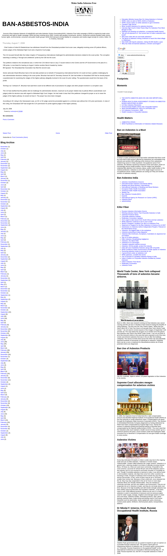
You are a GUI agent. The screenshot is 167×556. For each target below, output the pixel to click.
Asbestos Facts (127, 265)
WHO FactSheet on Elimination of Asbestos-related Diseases (142, 124)
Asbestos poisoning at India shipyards (134, 232)
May (2, 155)
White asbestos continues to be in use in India (137, 222)
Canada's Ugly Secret (129, 24)
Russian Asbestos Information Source (134, 211)
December (4, 163)
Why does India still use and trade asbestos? (137, 37)
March (3, 176)
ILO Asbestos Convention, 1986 (132, 110)
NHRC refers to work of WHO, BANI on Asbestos (138, 21)
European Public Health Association (134, 189)
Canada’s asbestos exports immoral (134, 244)
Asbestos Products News (130, 215)
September (4, 168)
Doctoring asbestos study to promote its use (136, 251)
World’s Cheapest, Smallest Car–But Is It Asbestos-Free (140, 223)
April (2, 157)
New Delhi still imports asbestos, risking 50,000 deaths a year (142, 42)
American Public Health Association (134, 190)
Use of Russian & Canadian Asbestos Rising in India (139, 256)
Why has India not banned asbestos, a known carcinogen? (141, 44)
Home (58, 133)
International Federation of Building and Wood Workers (140, 187)
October (3, 149)
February (4, 159)
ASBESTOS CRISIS (128, 122)
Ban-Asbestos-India (35, 24)
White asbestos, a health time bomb (134, 255)
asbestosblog (126, 201)
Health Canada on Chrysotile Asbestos (135, 112)
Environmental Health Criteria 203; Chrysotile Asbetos (140, 107)
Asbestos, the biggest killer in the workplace (136, 230)
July (2, 151)
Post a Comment (8, 119)
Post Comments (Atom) (20, 137)
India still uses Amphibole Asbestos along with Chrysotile (141, 248)
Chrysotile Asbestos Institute (131, 216)
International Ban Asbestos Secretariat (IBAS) (137, 184)
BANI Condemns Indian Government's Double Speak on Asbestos (144, 249)
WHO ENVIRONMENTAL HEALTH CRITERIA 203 (138, 108)
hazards (124, 196)
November (4, 146)
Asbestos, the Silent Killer (130, 241)
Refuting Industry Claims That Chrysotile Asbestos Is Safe (141, 213)
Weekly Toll (125, 192)
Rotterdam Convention (129, 263)
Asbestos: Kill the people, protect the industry (137, 246)
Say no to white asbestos (130, 237)
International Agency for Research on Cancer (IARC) (139, 197)
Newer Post (7, 133)
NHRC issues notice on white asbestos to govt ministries (140, 23)
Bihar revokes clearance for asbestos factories (137, 26)
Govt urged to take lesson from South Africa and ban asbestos (142, 220)
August (3, 170)
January (3, 161)
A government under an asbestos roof (134, 253)
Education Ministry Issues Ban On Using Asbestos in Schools (142, 19)
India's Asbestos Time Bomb (131, 262)
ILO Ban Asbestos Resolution (131, 105)
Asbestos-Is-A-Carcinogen (130, 242)
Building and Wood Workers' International (135, 185)
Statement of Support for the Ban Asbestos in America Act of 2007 (144, 225)
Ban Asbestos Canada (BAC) (131, 194)
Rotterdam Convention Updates (132, 218)
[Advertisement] (28, 126)
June (2, 153)
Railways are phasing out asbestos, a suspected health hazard (143, 31)
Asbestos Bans (127, 199)
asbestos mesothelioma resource (133, 182)
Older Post (108, 133)
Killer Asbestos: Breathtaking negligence (135, 239)
